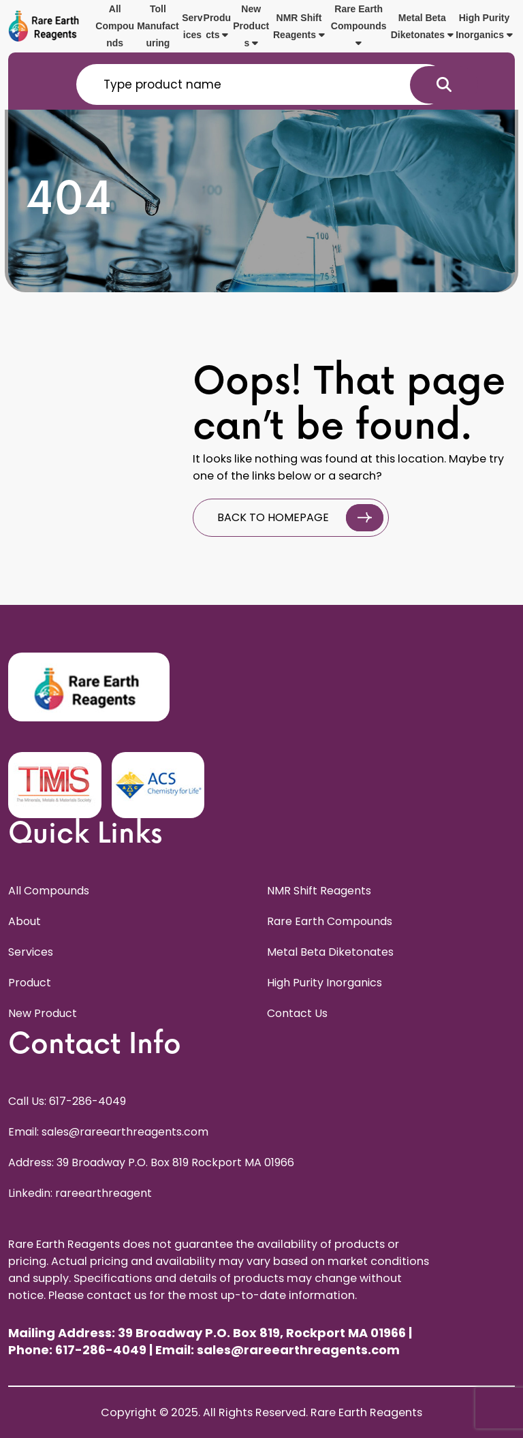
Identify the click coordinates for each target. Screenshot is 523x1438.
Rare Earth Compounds (359, 25)
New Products (251, 25)
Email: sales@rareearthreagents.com (108, 1132)
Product (29, 982)
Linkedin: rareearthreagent (80, 1193)
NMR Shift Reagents (299, 26)
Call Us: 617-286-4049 (67, 1101)
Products (217, 26)
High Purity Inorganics (484, 26)
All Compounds (114, 25)
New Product (42, 1013)
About (24, 921)
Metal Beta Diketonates (422, 26)
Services (192, 26)
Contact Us (297, 1013)
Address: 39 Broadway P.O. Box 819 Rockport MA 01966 (151, 1162)
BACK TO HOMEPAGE (300, 517)
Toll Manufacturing (157, 25)
